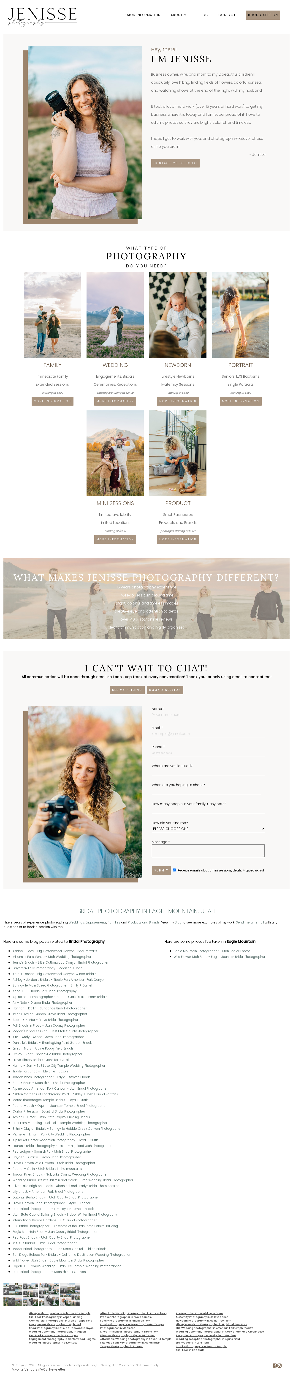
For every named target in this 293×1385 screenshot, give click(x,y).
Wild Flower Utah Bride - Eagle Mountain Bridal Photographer (58, 1260)
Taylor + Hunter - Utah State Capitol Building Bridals (51, 1117)
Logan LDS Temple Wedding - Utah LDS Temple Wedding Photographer (67, 1266)
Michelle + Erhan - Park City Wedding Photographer (51, 1134)
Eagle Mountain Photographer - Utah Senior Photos (212, 951)
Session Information (141, 15)
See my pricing (127, 690)
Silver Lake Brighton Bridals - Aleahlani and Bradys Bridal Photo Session (66, 1186)
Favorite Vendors (24, 1369)
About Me (180, 15)
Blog (203, 15)
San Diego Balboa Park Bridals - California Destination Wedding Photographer (71, 1255)
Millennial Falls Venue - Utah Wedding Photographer (52, 957)
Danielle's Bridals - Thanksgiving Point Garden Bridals (52, 1043)
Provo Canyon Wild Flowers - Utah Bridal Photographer (54, 1163)
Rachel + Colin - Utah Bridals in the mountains (47, 1169)
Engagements (95, 922)
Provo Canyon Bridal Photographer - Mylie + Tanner (51, 1203)
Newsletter (57, 1369)
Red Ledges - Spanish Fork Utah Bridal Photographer (52, 1151)
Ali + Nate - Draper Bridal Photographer (42, 1002)
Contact (227, 15)
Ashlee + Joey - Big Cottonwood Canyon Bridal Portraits (55, 951)
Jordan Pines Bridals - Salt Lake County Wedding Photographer (60, 1174)
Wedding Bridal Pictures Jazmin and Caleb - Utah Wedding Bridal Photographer (73, 1180)
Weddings (76, 922)
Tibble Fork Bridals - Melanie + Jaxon (40, 1071)
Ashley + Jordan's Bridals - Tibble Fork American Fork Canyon (59, 980)
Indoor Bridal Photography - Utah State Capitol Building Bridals (59, 1249)
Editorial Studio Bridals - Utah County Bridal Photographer (56, 1197)
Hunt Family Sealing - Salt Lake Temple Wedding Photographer (60, 1123)
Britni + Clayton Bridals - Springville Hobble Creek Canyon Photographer (67, 1129)
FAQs (43, 1369)
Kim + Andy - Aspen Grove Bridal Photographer (48, 1037)
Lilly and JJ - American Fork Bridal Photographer (49, 1192)
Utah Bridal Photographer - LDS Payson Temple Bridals (54, 1209)
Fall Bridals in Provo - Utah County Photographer (49, 1025)
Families (114, 922)
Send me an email (250, 922)
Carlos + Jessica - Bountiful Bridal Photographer (49, 1111)
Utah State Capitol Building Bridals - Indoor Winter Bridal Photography (65, 1214)
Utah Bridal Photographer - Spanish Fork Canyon (49, 1272)
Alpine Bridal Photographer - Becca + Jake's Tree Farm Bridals (60, 997)
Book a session (263, 15)
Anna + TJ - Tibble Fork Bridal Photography (44, 991)
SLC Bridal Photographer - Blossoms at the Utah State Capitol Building (65, 1226)
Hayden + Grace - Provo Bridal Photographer (47, 1157)
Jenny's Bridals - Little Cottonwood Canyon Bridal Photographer (61, 962)
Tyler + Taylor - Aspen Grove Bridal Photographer (50, 1014)
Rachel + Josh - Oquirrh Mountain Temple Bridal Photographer (60, 1106)
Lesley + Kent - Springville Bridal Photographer (47, 1054)
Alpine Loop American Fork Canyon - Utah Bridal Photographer (60, 1088)
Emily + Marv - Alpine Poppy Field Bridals (43, 1048)
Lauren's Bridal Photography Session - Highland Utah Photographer (63, 1146)
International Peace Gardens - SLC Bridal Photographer (55, 1220)
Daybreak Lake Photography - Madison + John (47, 968)
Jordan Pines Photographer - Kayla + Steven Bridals (51, 1077)
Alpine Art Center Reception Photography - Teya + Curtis (55, 1140)
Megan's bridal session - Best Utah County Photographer (55, 1031)
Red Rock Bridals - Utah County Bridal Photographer (52, 1237)
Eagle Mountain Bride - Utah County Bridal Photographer (55, 1232)
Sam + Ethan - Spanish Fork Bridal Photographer (49, 1083)
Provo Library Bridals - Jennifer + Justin (42, 1060)
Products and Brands (144, 922)
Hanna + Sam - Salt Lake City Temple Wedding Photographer (59, 1065)
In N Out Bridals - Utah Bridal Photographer (45, 1243)
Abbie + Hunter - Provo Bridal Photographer (45, 1020)
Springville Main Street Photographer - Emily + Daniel (52, 985)
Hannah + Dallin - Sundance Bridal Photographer (50, 1008)
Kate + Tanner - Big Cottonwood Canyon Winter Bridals (54, 974)
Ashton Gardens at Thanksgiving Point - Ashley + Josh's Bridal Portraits (65, 1094)
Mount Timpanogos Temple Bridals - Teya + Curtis (50, 1100)
